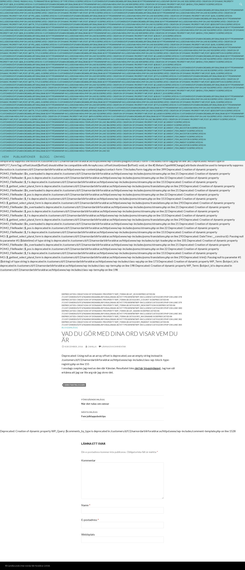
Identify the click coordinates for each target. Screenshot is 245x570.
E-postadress (90, 519)
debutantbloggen (75, 385)
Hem (5, 156)
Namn (85, 505)
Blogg (44, 156)
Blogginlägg (70, 327)
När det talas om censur (122, 401)
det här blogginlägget (147, 368)
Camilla (92, 346)
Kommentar (88, 460)
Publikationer (24, 156)
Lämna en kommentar (114, 346)
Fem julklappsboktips (122, 414)
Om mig (59, 156)
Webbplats (88, 534)
